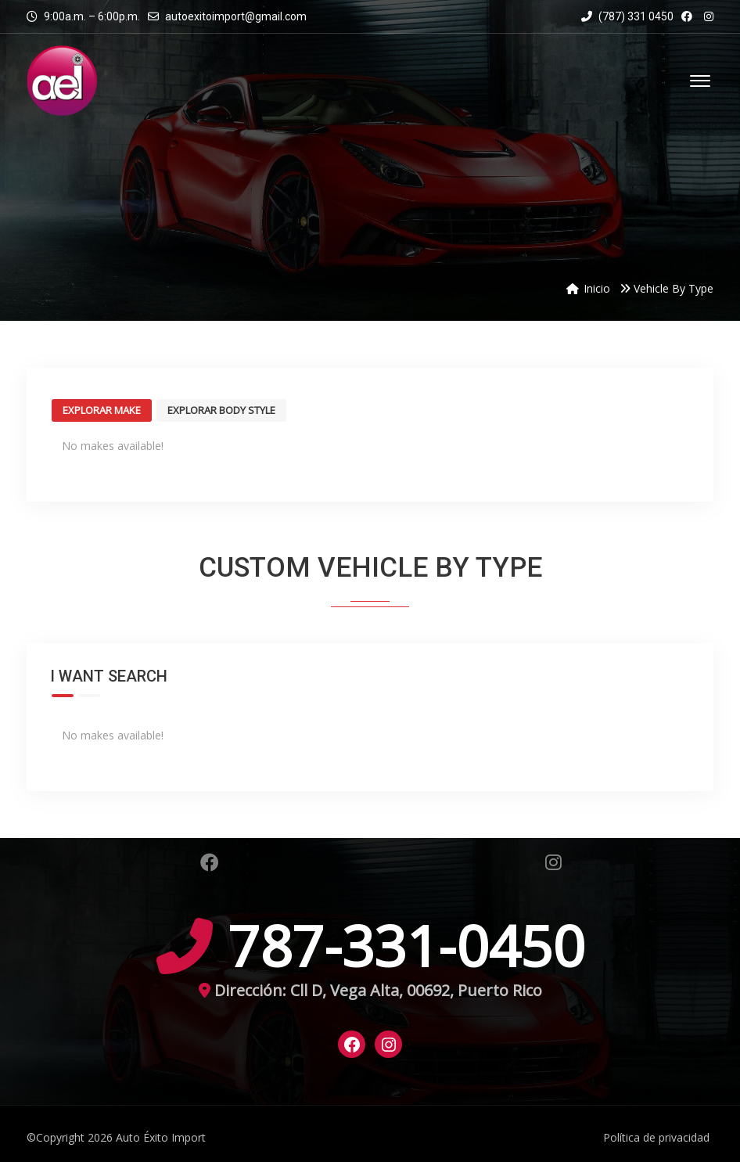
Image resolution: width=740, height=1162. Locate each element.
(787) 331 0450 (627, 16)
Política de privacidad (656, 1137)
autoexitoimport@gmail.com (236, 16)
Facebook (209, 862)
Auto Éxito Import (161, 1137)
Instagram (553, 862)
